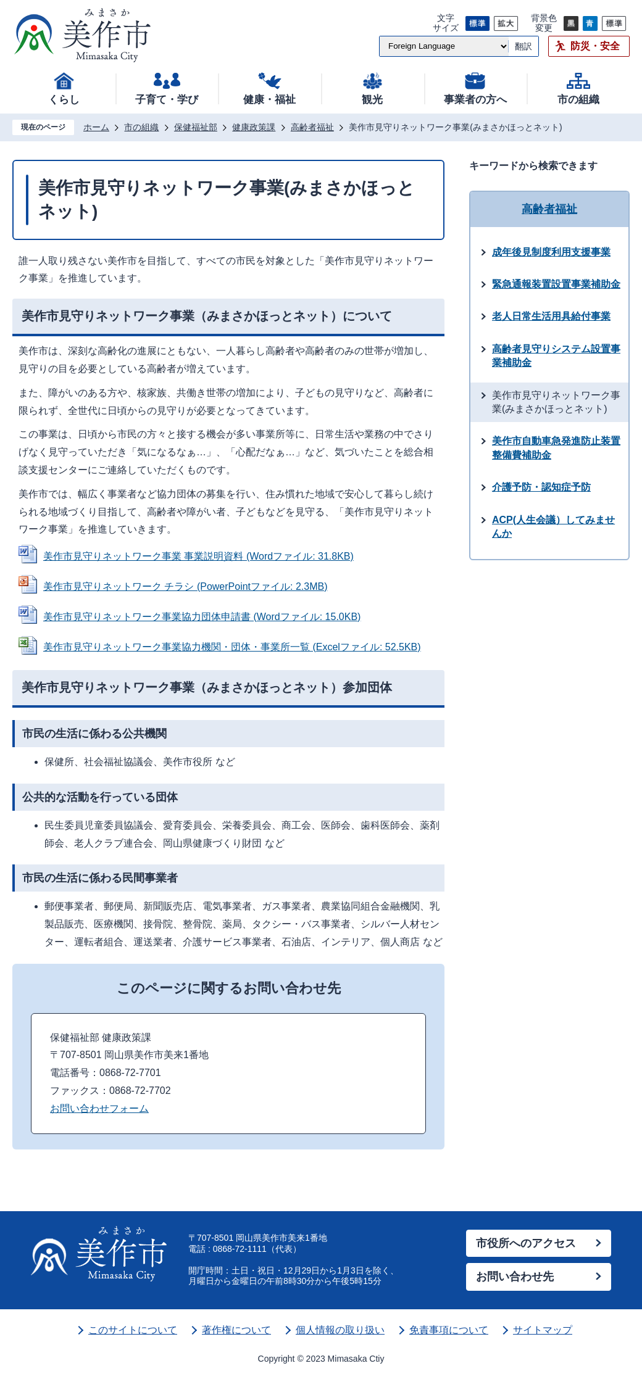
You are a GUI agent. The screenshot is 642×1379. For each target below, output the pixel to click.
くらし (64, 100)
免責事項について (448, 1330)
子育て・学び (166, 100)
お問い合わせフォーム (99, 1108)
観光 (372, 100)
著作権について (236, 1330)
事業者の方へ (475, 100)
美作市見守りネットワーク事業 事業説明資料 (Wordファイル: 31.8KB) (198, 556)
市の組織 (578, 100)
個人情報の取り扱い (340, 1330)
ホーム (96, 127)
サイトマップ (542, 1330)
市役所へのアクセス (526, 1243)
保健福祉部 (195, 127)
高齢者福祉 (312, 127)
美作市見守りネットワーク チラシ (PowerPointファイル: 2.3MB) (185, 586)
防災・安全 (595, 46)
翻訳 (523, 46)
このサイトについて (132, 1330)
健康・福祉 (269, 100)
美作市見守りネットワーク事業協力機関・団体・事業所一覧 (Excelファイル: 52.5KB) (232, 647)
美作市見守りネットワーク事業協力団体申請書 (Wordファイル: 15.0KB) (202, 616)
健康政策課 (253, 127)
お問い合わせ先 (515, 1276)
